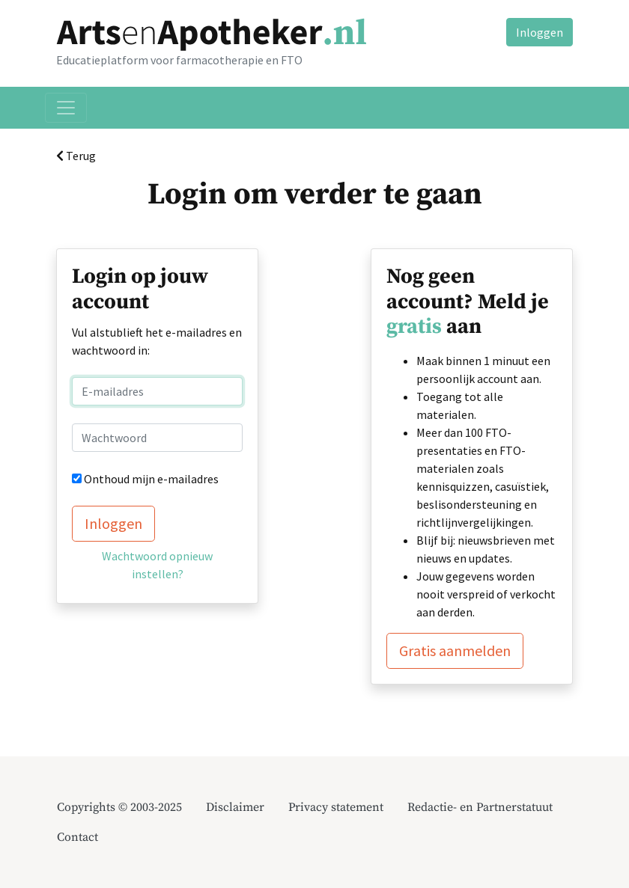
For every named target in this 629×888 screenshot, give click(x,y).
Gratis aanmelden (455, 650)
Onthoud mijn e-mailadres (151, 478)
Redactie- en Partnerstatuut (480, 807)
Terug (76, 155)
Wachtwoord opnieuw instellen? (157, 564)
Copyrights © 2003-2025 (119, 807)
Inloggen (539, 32)
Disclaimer (235, 807)
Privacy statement (335, 807)
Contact (77, 837)
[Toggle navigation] (66, 108)
